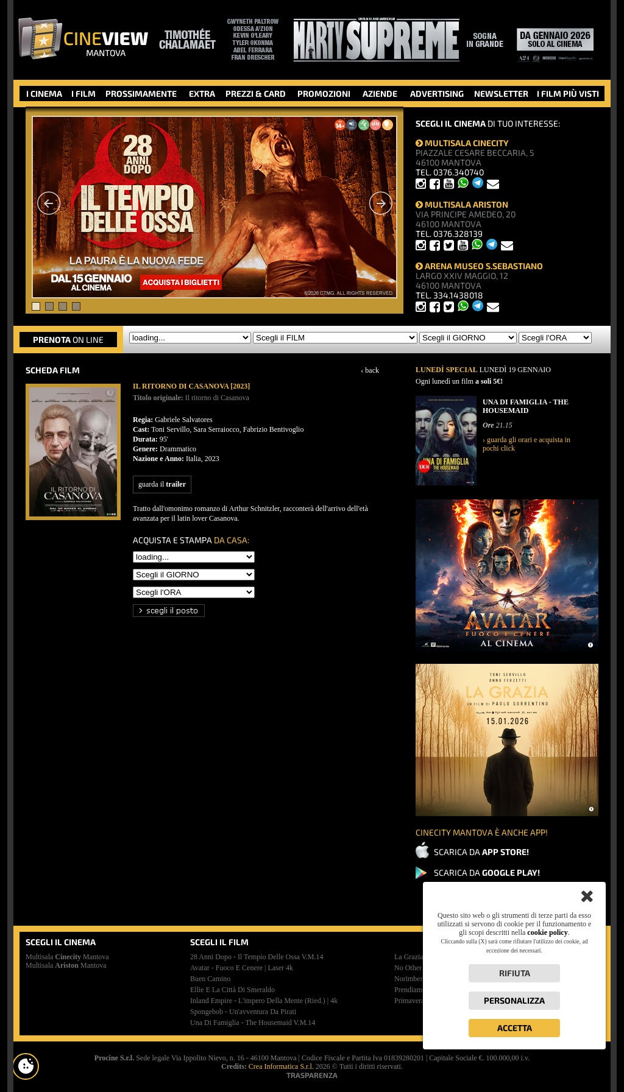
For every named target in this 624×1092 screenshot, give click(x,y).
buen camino (210, 978)
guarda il (162, 484)
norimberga (412, 978)
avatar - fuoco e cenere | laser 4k (241, 967)
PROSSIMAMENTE (141, 93)
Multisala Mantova (67, 957)
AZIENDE (380, 93)
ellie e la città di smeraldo (232, 989)
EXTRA (202, 93)
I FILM (83, 93)
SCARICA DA (481, 852)
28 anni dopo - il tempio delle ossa (257, 957)
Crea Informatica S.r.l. (281, 1066)
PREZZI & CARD (255, 93)
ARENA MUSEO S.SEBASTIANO (479, 266)
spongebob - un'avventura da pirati (243, 1011)
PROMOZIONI (323, 93)
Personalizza (514, 1000)
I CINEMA (44, 93)
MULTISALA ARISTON (462, 204)
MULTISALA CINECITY (462, 143)
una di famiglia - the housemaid (252, 1022)
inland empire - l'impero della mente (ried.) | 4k (264, 1000)
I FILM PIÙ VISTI (568, 93)
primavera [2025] (419, 1000)
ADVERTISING (437, 93)
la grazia (409, 957)
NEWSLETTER (501, 93)
